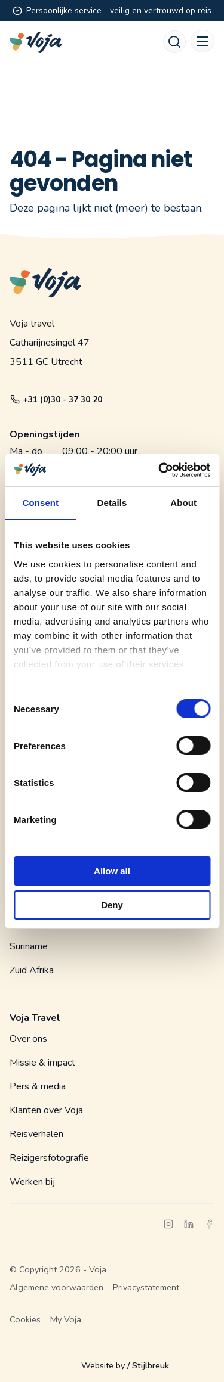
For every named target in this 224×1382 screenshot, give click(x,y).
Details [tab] (112, 503)
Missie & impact (42, 1062)
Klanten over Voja (46, 1110)
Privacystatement (146, 1287)
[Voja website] (36, 42)
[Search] (174, 41)
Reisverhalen (36, 1134)
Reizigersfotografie (49, 1157)
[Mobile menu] (202, 41)
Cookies (25, 1319)
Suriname (29, 946)
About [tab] (183, 503)
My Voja (65, 1319)
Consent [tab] (40, 503)
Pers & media (38, 1086)
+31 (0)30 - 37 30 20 (56, 399)
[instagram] (168, 1224)
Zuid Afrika (32, 970)
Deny (112, 905)
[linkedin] (188, 1224)
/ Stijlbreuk (148, 1365)
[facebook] (209, 1224)
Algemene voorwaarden (56, 1287)
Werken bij (32, 1181)
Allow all (112, 871)
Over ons (28, 1038)
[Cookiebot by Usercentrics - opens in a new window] (159, 470)
